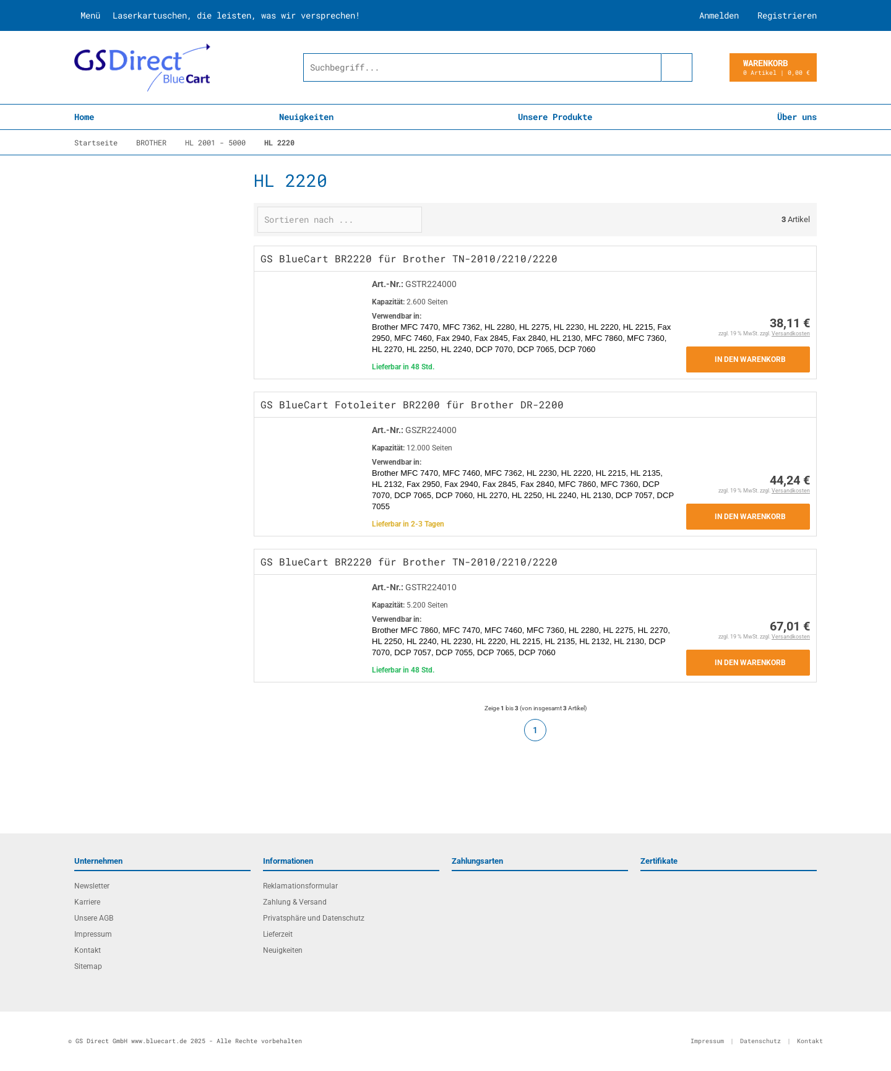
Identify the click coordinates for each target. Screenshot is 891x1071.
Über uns (797, 117)
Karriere (87, 902)
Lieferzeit (278, 934)
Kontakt (87, 950)
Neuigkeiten (306, 117)
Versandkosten (791, 333)
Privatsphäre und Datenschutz (313, 918)
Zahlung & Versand (295, 902)
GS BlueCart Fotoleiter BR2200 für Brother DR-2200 (412, 404)
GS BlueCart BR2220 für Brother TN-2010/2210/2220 (408, 258)
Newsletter (92, 886)
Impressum (93, 934)
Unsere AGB (93, 918)
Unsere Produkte (555, 117)
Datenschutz (760, 1041)
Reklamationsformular (300, 886)
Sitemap (88, 966)
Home (84, 117)
